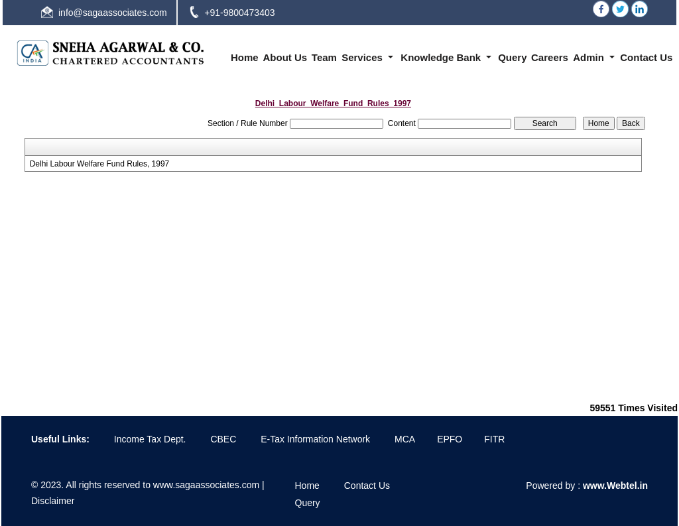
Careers (549, 57)
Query (512, 57)
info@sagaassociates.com (112, 12)
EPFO (449, 439)
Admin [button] (590, 57)
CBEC (223, 439)
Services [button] (363, 57)
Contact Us (646, 57)
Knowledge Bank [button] (442, 57)
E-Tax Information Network (315, 439)
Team (324, 57)
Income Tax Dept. (150, 439)
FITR (494, 439)
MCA (405, 439)
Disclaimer (52, 500)
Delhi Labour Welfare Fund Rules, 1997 (100, 163)
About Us (285, 57)
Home (245, 57)
